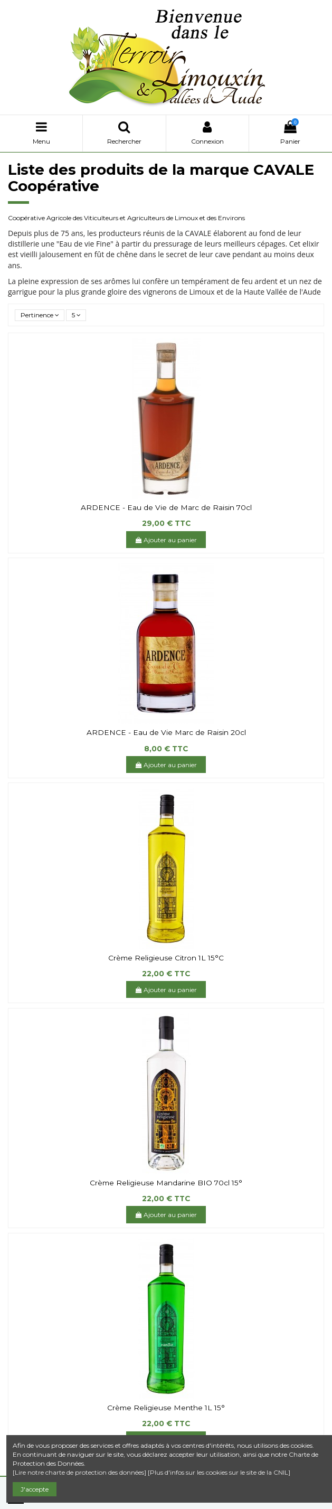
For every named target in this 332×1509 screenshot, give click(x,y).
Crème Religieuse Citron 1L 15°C (166, 958)
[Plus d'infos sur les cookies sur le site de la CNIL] (219, 1472)
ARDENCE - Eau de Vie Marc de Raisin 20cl (166, 732)
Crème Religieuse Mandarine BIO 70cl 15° (166, 1182)
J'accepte (35, 1489)
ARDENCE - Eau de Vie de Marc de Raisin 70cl (166, 507)
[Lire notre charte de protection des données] (79, 1472)
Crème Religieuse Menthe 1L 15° (166, 1407)
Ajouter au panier (166, 540)
